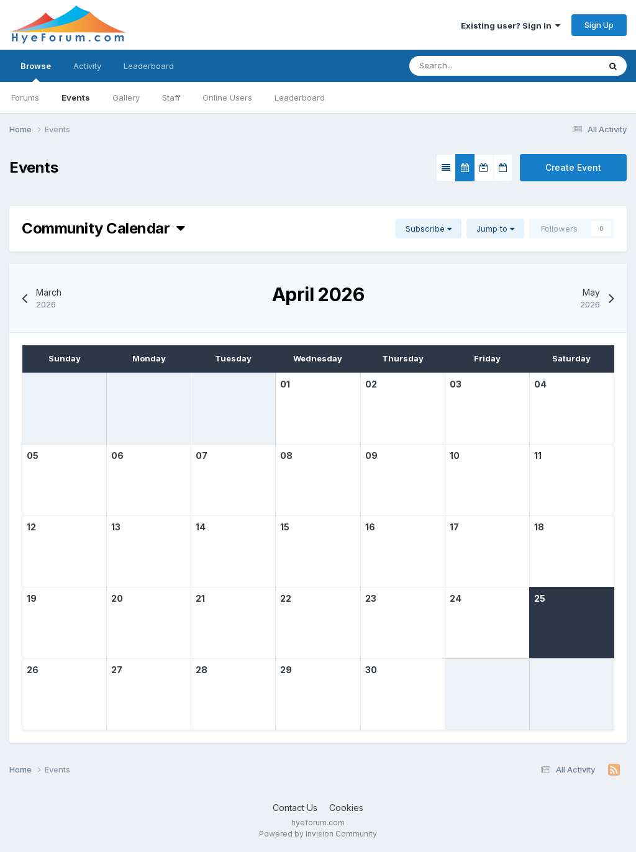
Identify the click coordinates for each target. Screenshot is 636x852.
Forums (25, 97)
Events (75, 97)
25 (539, 598)
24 (455, 598)
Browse (35, 71)
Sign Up (599, 25)
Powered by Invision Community (318, 833)
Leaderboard (300, 97)
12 (31, 527)
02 (371, 384)
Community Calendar (103, 228)
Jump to (495, 228)
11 (538, 455)
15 (284, 527)
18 (539, 527)
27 (116, 669)
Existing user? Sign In (510, 25)
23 (370, 598)
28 (201, 669)
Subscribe (429, 228)
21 (200, 598)
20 (117, 598)
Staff (171, 97)
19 (32, 598)
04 (540, 384)
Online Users (227, 97)
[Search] (466, 66)
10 (455, 455)
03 (455, 384)
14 (201, 527)
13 (115, 527)
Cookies (346, 807)
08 (286, 455)
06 (117, 455)
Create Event (573, 167)
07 (201, 455)
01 (285, 384)
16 (370, 527)
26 (33, 669)
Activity (87, 66)
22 (285, 598)
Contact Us (295, 807)
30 (371, 669)
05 (33, 455)
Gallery (126, 97)
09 (371, 455)
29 (286, 669)
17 (454, 527)
